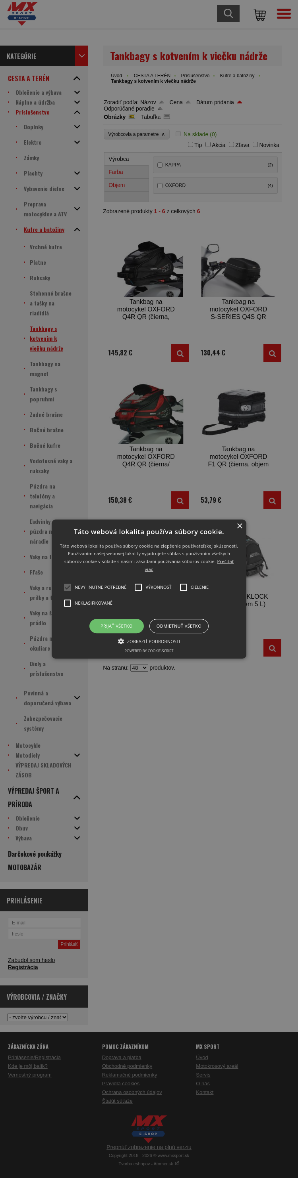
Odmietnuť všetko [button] (179, 626)
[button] (149, 589)
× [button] (239, 526)
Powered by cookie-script (149, 650)
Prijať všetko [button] (117, 626)
